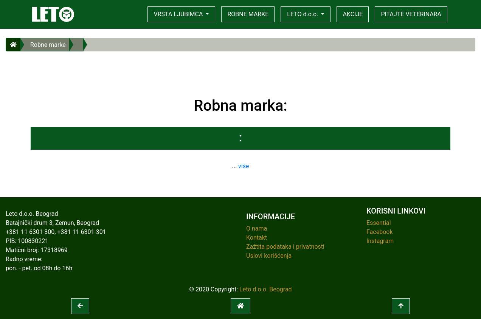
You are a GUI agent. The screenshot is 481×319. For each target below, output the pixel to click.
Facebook (379, 231)
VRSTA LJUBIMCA (179, 14)
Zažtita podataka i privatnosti (285, 246)
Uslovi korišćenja (269, 255)
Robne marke (48, 44)
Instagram (380, 241)
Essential (378, 222)
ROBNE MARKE (247, 14)
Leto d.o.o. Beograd (265, 289)
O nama (256, 228)
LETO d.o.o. (303, 14)
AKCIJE (353, 14)
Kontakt (256, 237)
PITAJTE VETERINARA (411, 14)
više (243, 166)
